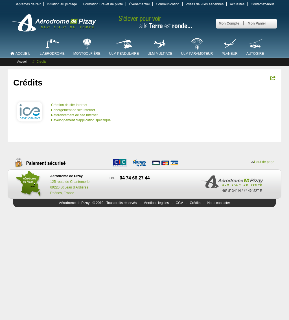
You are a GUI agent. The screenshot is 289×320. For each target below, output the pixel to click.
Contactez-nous (262, 4)
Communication (167, 4)
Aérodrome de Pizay (74, 203)
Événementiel (139, 4)
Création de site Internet (69, 105)
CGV (179, 203)
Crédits (195, 203)
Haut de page (264, 162)
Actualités (237, 4)
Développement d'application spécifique (81, 120)
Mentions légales (156, 203)
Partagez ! (273, 78)
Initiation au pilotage (62, 4)
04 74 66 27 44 (135, 178)
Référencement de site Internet (74, 115)
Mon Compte (229, 23)
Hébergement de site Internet (73, 110)
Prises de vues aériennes (205, 4)
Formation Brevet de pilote (103, 4)
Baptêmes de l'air (28, 4)
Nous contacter (218, 203)
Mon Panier (257, 23)
